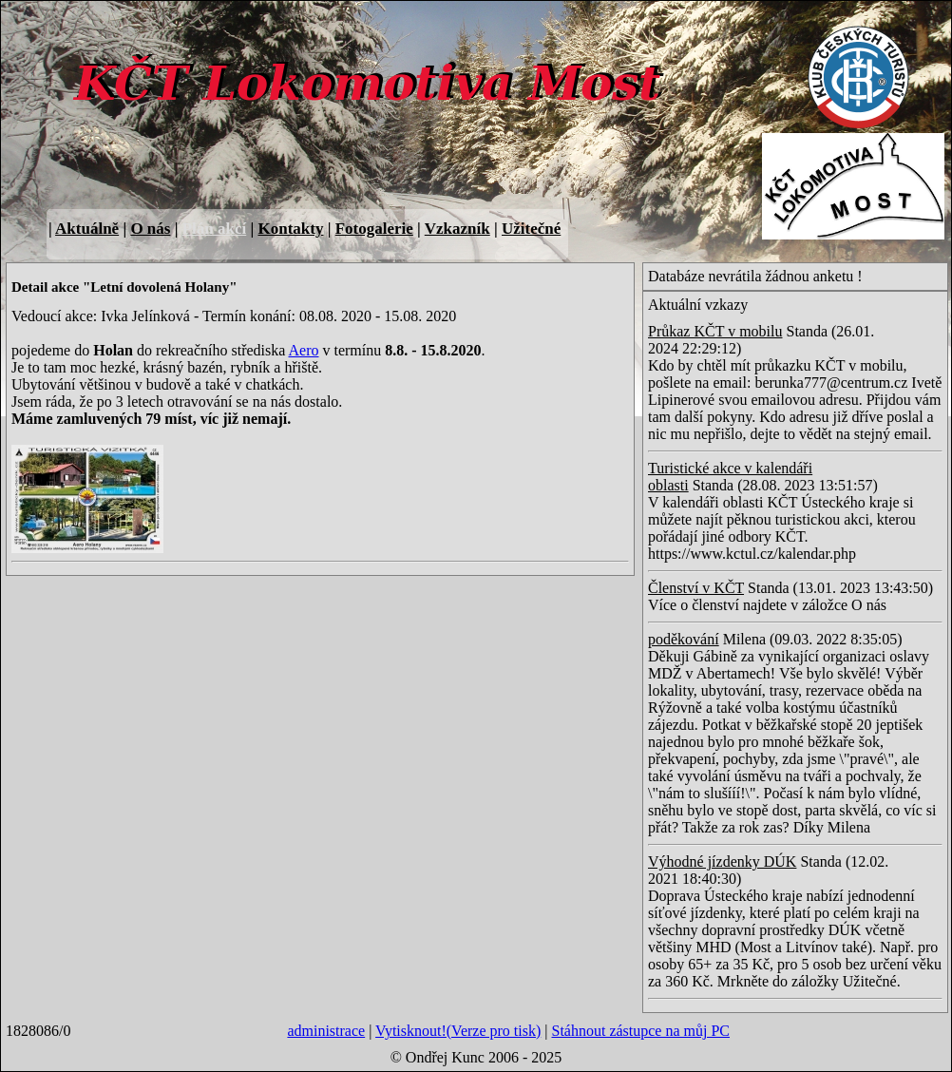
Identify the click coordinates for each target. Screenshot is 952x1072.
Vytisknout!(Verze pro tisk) (458, 1031)
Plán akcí (214, 229)
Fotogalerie (374, 229)
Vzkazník (457, 229)
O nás (150, 229)
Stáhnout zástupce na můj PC (640, 1031)
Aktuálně (87, 229)
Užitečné (531, 229)
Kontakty (290, 229)
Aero (304, 350)
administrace (326, 1031)
